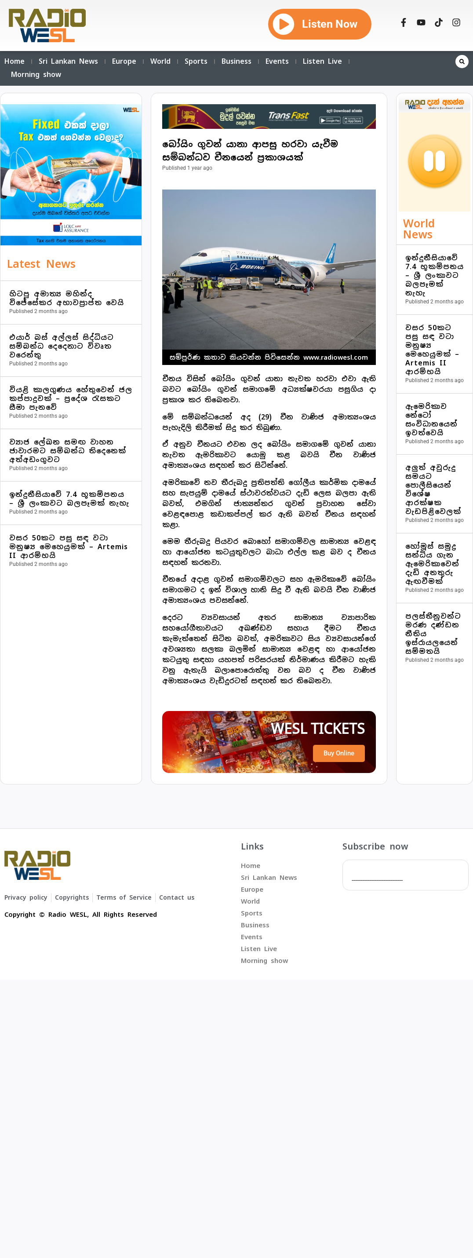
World (160, 61)
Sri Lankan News (68, 61)
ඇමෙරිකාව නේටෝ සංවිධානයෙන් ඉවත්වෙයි (431, 420)
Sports (196, 61)
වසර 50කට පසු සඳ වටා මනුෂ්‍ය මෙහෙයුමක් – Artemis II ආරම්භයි (68, 546)
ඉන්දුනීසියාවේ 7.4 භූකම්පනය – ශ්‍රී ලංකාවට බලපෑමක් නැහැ (69, 499)
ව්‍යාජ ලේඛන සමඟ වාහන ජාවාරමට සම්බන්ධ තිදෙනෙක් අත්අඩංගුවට (67, 451)
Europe (124, 61)
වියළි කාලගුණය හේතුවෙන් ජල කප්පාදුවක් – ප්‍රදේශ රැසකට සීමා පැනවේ (70, 398)
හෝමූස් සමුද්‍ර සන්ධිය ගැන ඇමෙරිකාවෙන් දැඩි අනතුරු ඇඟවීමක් (432, 564)
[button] (462, 61)
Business (236, 61)
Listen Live (322, 61)
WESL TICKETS (318, 729)
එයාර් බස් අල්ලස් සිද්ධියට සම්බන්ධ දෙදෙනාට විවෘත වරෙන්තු (61, 346)
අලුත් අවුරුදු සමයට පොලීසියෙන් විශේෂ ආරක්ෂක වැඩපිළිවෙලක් (433, 489)
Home (14, 61)
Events (277, 61)
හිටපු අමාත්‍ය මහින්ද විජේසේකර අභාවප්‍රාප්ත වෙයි (66, 298)
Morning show (36, 74)
